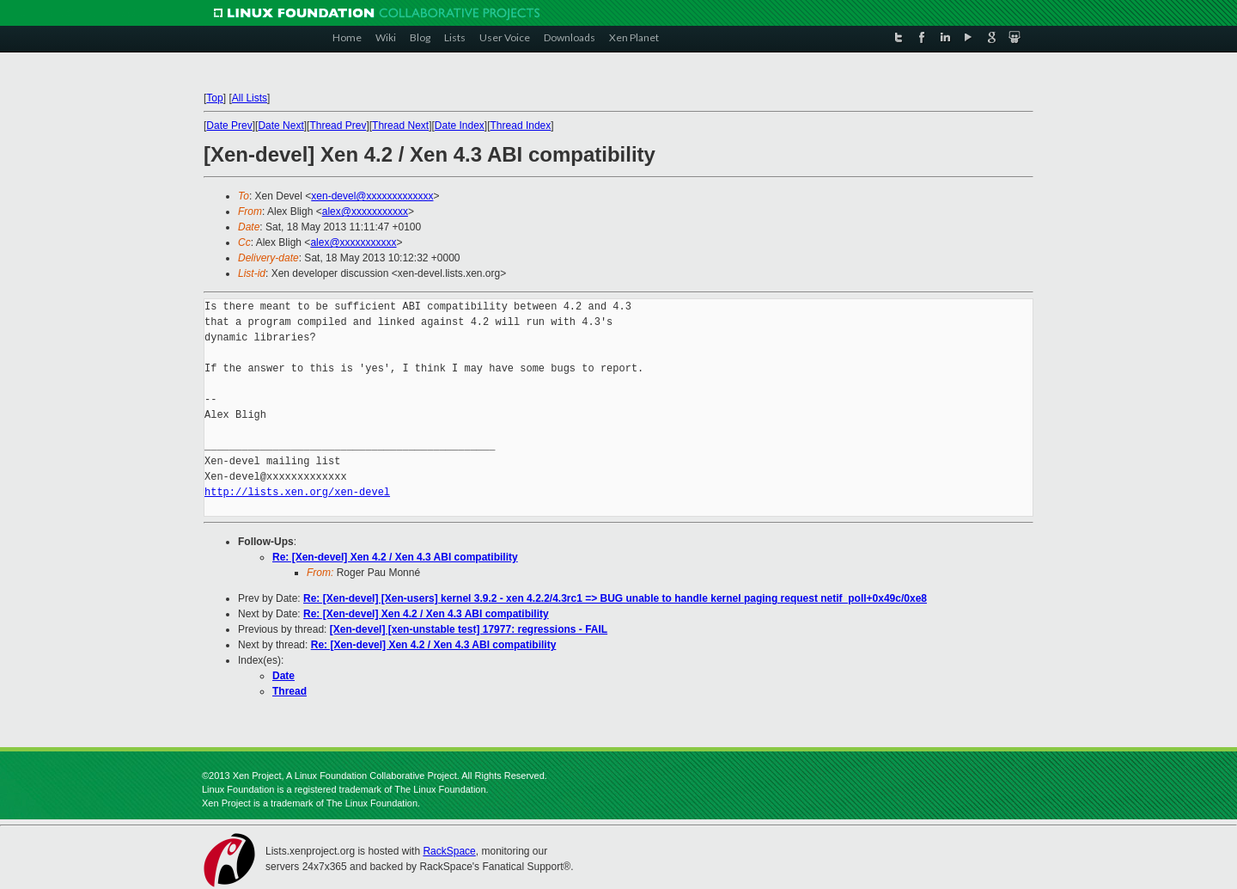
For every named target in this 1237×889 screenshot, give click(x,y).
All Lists (249, 98)
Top (214, 98)
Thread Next (400, 126)
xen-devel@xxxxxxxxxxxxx (372, 196)
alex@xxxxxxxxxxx (365, 211)
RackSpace (449, 851)
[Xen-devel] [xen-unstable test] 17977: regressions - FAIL (468, 629)
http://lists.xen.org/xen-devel (297, 492)
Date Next (280, 126)
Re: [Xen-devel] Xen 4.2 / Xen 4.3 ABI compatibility (395, 557)
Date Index (459, 126)
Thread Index (521, 126)
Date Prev (229, 126)
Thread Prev (337, 126)
